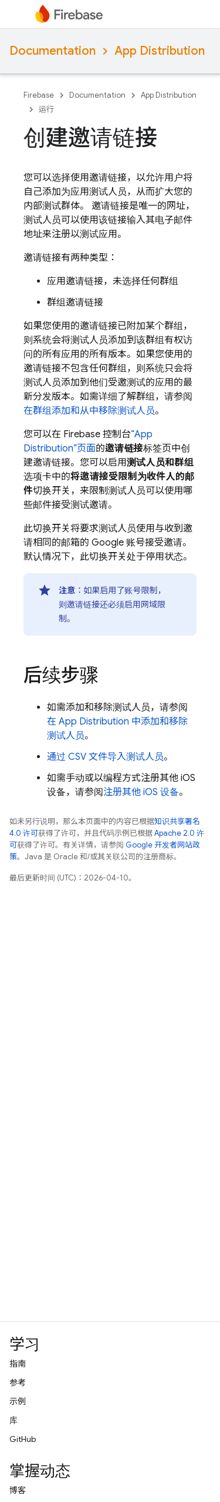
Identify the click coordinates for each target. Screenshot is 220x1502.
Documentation (52, 51)
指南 (17, 1363)
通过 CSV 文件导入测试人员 (105, 757)
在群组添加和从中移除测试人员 (89, 411)
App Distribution (159, 51)
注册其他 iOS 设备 (141, 792)
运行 (46, 109)
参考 (17, 1382)
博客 (17, 1490)
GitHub (22, 1439)
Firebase (38, 95)
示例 (17, 1401)
